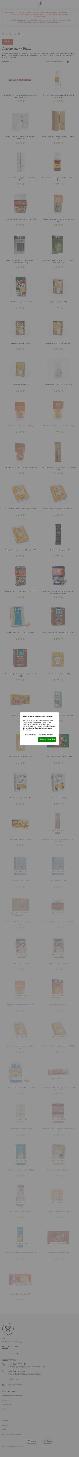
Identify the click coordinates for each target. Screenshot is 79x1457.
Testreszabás (30, 735)
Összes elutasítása (46, 735)
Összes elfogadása (47, 739)
